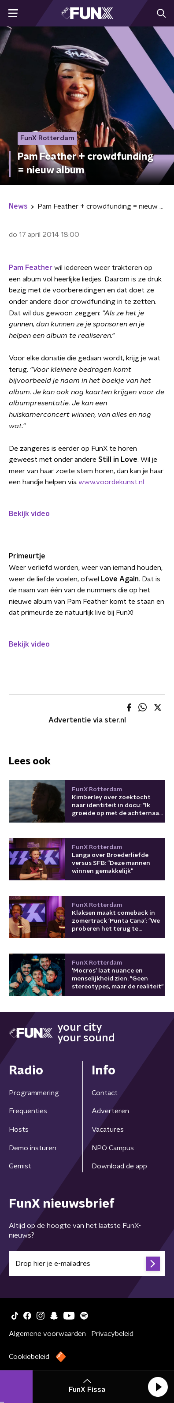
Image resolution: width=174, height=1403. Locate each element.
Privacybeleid (112, 1333)
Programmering (34, 1092)
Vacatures (108, 1129)
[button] (158, 1387)
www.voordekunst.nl (111, 482)
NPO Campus (113, 1148)
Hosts (19, 1129)
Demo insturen (32, 1148)
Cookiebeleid (29, 1356)
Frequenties (28, 1111)
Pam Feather (30, 267)
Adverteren (110, 1111)
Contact (105, 1092)
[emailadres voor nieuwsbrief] (87, 1263)
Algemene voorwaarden (47, 1333)
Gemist (20, 1166)
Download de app (119, 1166)
